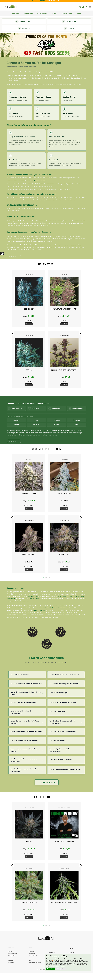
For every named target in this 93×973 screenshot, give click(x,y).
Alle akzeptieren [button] (50, 968)
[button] (43, 577)
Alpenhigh (72, 952)
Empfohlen (31, 951)
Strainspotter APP (33, 955)
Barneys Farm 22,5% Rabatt (39, 1)
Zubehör (78, 13)
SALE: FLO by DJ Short (55, 1)
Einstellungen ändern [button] (61, 968)
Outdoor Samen (42, 13)
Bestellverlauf (52, 952)
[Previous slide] (12, 333)
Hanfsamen (15, 13)
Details (28, 324)
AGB (30, 960)
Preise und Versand (12, 953)
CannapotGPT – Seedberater (35, 962)
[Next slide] (81, 333)
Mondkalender (11, 962)
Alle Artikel (10, 957)
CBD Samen (54, 13)
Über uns (10, 951)
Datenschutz (31, 957)
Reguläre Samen (67, 13)
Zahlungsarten (11, 955)
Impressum (10, 960)
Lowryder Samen (28, 13)
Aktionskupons (32, 953)
